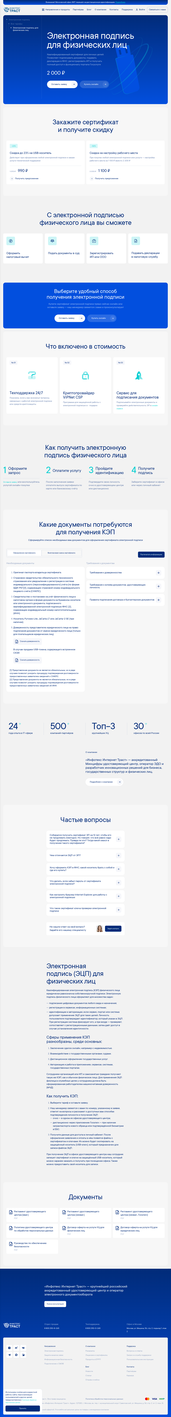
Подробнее (120, 2)
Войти (142, 10)
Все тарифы (16, 24)
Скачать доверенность (32, 640)
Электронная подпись (19, 20)
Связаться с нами (157, 10)
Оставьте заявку (12, 482)
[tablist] (48, 552)
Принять (29, 1408)
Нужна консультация (57, 1303)
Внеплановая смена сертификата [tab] (68, 552)
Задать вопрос (112, 927)
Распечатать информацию (149, 552)
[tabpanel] (45, 628)
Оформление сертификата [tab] (26, 552)
